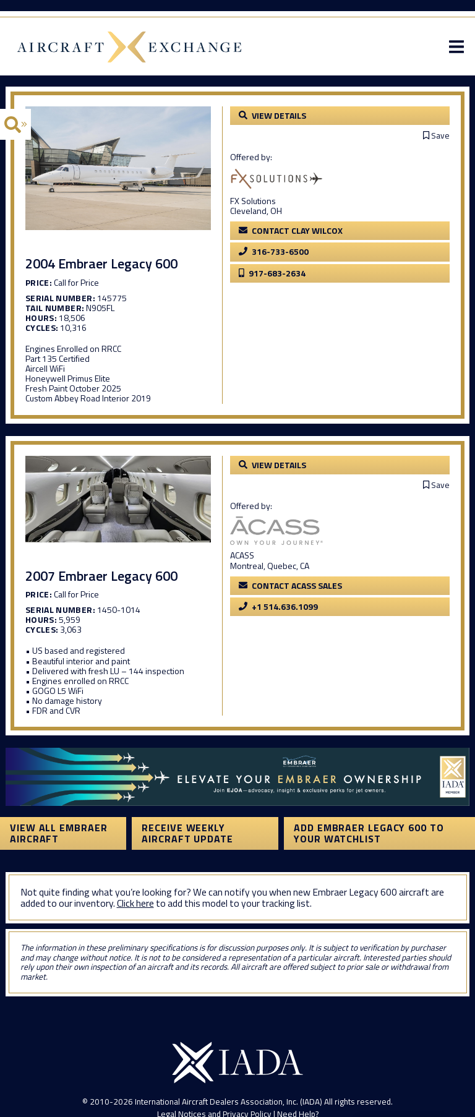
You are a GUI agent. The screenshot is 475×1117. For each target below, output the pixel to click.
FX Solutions (253, 200)
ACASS (242, 555)
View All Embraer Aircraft (58, 833)
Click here (135, 903)
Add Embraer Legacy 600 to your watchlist (369, 833)
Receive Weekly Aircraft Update (187, 833)
